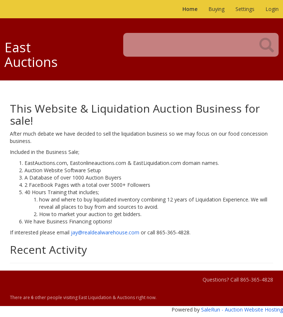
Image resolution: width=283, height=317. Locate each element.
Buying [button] (216, 8)
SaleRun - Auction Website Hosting (242, 309)
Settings (244, 8)
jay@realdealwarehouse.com (105, 232)
